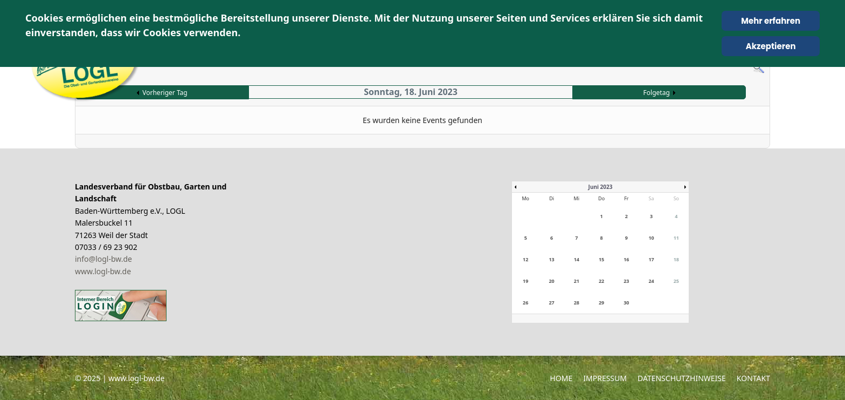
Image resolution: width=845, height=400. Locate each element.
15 (601, 259)
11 (676, 237)
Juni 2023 (600, 187)
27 (551, 302)
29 (601, 302)
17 (651, 259)
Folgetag (656, 92)
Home (561, 378)
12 (525, 259)
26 (525, 302)
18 (676, 259)
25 (676, 280)
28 (576, 302)
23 (626, 280)
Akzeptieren (771, 46)
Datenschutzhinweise (682, 378)
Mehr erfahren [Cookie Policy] (770, 20)
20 (551, 280)
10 (651, 237)
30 (626, 302)
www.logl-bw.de (103, 271)
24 (651, 280)
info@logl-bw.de (103, 259)
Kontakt (753, 378)
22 (601, 280)
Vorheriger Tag (164, 92)
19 (525, 280)
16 (626, 259)
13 (551, 259)
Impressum (605, 378)
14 (576, 259)
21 (576, 280)
